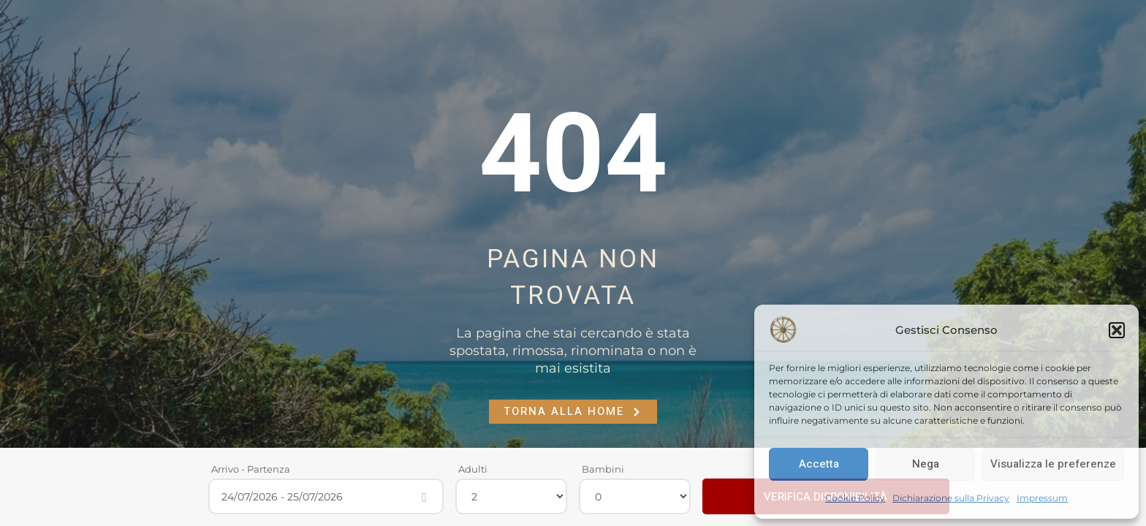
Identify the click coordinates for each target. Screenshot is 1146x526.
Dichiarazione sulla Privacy (950, 497)
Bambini (603, 469)
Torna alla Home (573, 411)
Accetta (819, 464)
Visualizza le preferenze (1053, 464)
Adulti (472, 469)
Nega (925, 464)
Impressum (1042, 497)
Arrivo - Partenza (250, 469)
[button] (1116, 330)
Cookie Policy (855, 497)
